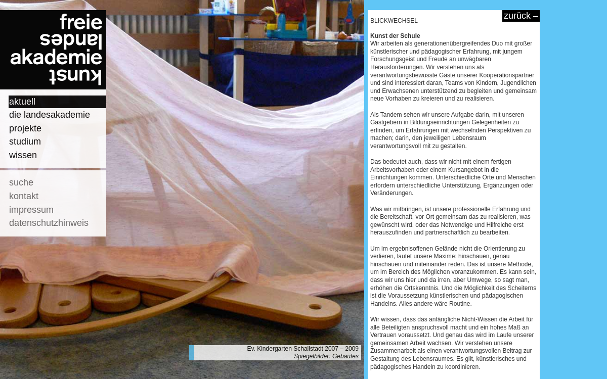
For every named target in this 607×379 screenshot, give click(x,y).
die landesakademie (49, 115)
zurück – (521, 16)
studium (25, 141)
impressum (31, 210)
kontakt (23, 196)
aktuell (22, 102)
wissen (23, 155)
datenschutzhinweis (49, 223)
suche (21, 182)
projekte (25, 128)
